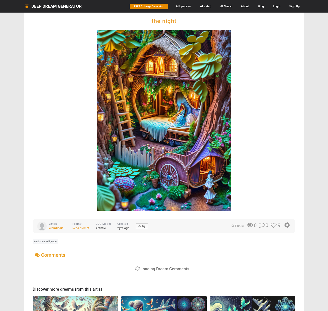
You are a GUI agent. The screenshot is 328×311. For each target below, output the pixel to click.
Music (226, 6)
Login (276, 6)
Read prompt (80, 228)
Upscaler (183, 6)
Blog (261, 6)
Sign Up (294, 6)
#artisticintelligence (45, 241)
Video (205, 6)
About (245, 6)
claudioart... (57, 228)
